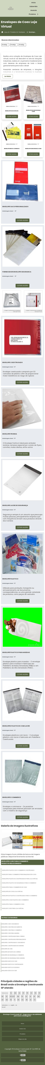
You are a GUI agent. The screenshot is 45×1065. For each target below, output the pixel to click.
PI (14, 1000)
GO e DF (12, 996)
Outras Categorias (9, 918)
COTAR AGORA (12, 116)
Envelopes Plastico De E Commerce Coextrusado (18, 870)
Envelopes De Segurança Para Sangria (13, 958)
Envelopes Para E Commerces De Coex (14, 887)
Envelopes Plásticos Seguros (10, 967)
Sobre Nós (33, 6)
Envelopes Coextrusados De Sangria (13, 945)
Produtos (34, 14)
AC (26, 996)
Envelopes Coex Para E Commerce (12, 930)
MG (15, 993)
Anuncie (33, 10)
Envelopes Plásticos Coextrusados (12, 964)
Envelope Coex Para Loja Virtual (13, 908)
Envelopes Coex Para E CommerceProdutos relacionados (14, 862)
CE (6, 996)
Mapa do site (23, 1039)
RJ (11, 993)
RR (26, 1000)
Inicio (22, 1023)
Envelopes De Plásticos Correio (11, 952)
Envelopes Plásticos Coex (9, 961)
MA (39, 996)
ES (19, 993)
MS (7, 1000)
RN (18, 1000)
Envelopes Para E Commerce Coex (13, 45)
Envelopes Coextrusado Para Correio (13, 936)
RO (22, 1000)
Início (33, 3)
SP (23, 993)
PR (27, 993)
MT (2, 1000)
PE (39, 993)
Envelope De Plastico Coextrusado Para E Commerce (19, 896)
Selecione (5, 993)
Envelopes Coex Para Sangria (10, 933)
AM (18, 996)
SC (31, 993)
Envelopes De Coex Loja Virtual (12, 891)
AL (30, 996)
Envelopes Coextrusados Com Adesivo (13, 942)
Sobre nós (22, 1029)
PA (22, 996)
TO (34, 1000)
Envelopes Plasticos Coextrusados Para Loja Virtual (22, 45)
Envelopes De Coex (7, 949)
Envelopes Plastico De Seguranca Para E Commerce (19, 883)
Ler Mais (7, 76)
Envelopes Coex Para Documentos (12, 927)
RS (35, 993)
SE (30, 1000)
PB (11, 1000)
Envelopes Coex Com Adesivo (10, 924)
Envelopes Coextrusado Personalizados (14, 939)
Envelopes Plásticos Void (9, 970)
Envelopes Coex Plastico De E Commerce (5, 45)
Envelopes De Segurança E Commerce (13, 955)
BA (2, 996)
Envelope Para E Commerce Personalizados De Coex (19, 874)
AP (34, 996)
